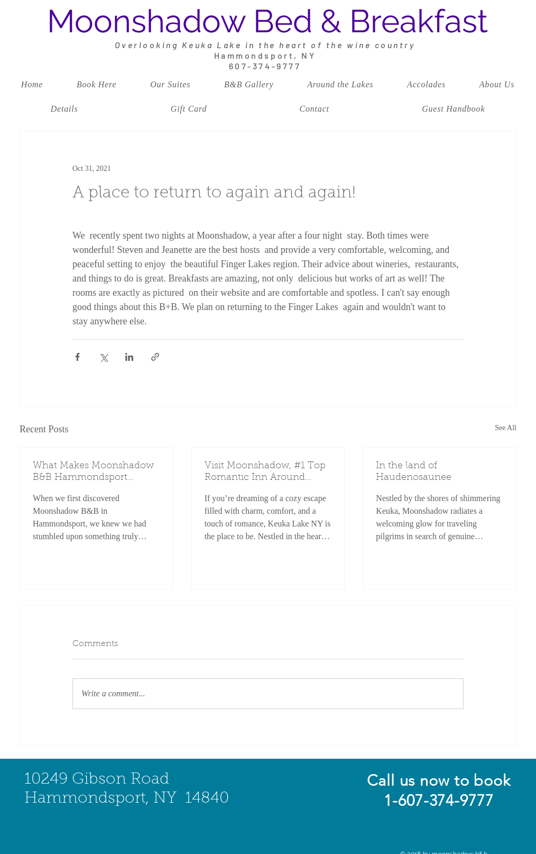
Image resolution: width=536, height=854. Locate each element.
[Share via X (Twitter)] (103, 357)
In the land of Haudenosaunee (413, 472)
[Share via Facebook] (77, 357)
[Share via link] (155, 357)
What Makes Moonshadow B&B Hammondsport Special (93, 472)
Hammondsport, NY (265, 55)
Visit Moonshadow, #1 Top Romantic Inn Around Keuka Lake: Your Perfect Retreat (265, 472)
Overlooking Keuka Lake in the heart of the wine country (265, 45)
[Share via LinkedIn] (129, 357)
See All (505, 428)
